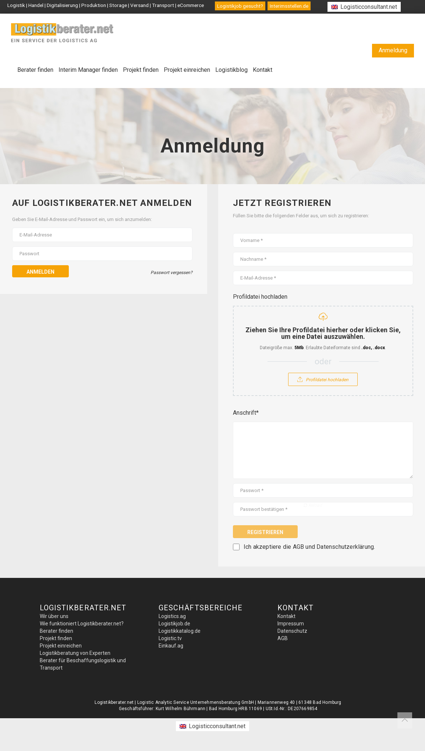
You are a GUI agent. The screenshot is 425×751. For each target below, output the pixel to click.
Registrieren (265, 532)
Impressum (290, 624)
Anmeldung (393, 50)
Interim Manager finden (88, 69)
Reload (313, 505)
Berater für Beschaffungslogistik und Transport (83, 664)
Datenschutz (292, 631)
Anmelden (40, 272)
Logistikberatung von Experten (75, 653)
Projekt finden (141, 69)
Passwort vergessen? (171, 272)
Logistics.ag (172, 616)
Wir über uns (54, 616)
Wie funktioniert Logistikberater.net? (82, 624)
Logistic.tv (170, 638)
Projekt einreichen (187, 69)
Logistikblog (231, 69)
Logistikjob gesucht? (240, 6)
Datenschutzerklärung (345, 546)
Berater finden (35, 69)
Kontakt (262, 69)
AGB (298, 546)
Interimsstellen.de (289, 6)
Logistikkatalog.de (180, 631)
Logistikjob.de (174, 624)
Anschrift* (246, 412)
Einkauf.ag (171, 646)
